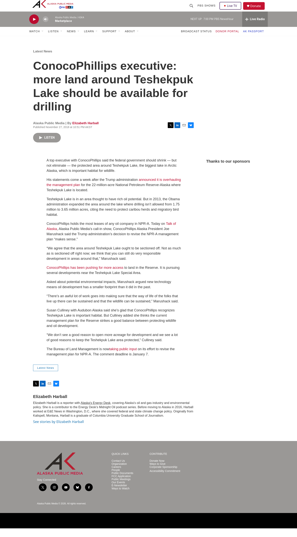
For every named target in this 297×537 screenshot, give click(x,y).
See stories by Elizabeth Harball (58, 430)
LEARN (89, 39)
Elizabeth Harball (85, 132)
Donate (258, 10)
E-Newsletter (119, 494)
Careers (116, 475)
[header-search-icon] (191, 10)
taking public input (123, 358)
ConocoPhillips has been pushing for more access (85, 276)
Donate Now (157, 469)
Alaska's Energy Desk (95, 411)
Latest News (42, 60)
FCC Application (121, 484)
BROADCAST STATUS (196, 39)
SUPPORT (109, 39)
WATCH (34, 39)
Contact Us (118, 469)
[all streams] (255, 28)
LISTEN (53, 39)
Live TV (231, 10)
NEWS (71, 39)
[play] (34, 28)
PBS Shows (207, 10)
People (116, 478)
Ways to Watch (120, 497)
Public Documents (122, 481)
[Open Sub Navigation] (42, 39)
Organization (119, 472)
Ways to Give (158, 472)
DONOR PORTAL (227, 39)
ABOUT (130, 39)
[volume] (45, 28)
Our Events (118, 491)
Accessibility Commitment (165, 479)
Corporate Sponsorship (163, 475)
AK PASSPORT (253, 39)
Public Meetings (121, 488)
